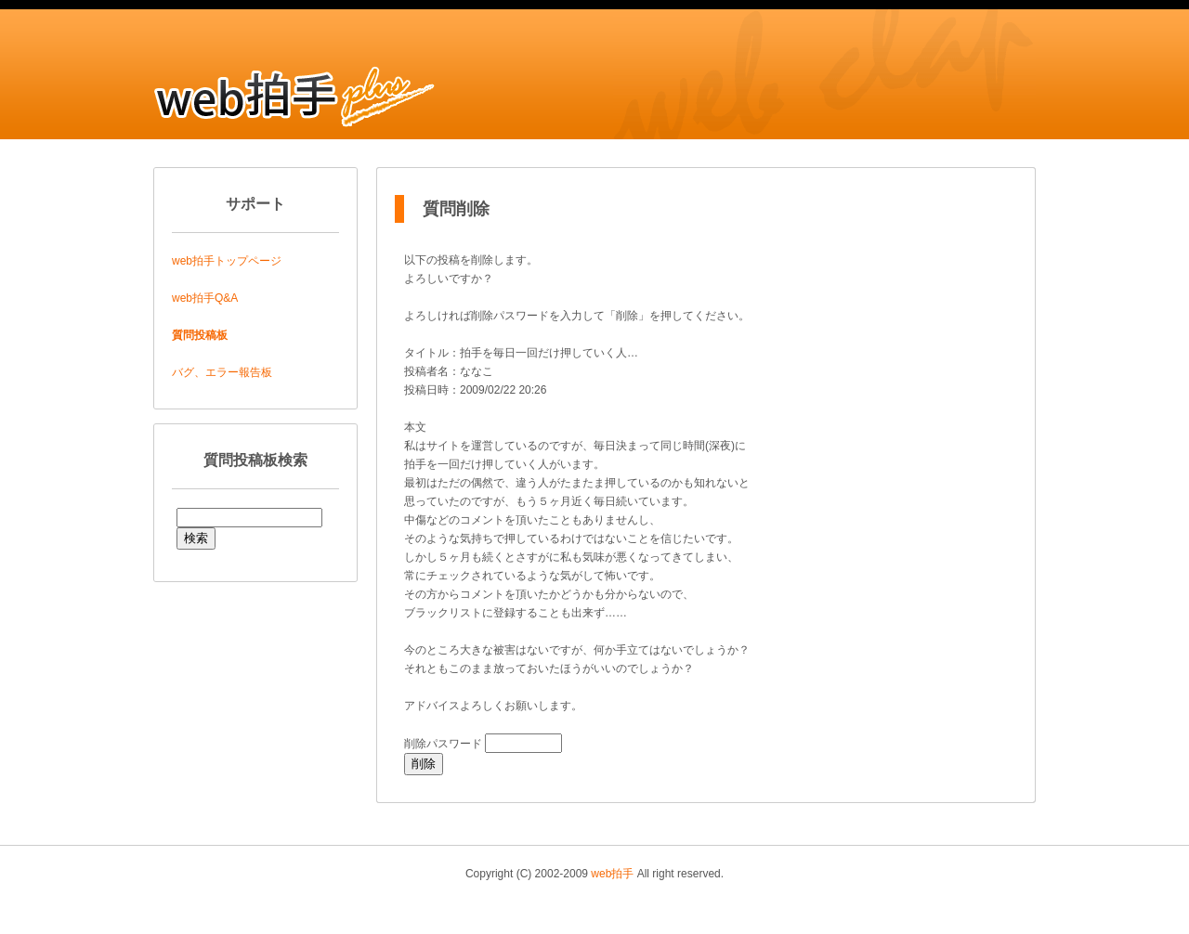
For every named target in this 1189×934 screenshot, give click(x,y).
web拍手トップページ (226, 260)
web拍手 (612, 873)
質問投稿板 (200, 335)
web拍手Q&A (205, 298)
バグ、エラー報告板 (222, 372)
